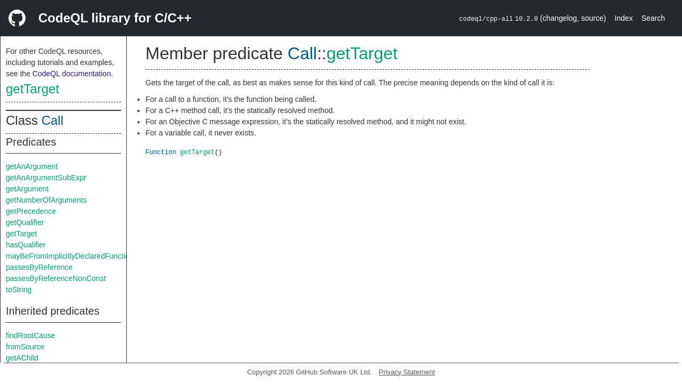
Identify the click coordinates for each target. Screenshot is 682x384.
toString (18, 289)
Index (623, 18)
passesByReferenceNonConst (56, 278)
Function (160, 151)
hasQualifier (26, 245)
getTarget (32, 89)
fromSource (25, 346)
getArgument (27, 189)
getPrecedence (31, 211)
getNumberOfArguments (46, 200)
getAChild (22, 358)
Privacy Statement (407, 372)
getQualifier (25, 222)
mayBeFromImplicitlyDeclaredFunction (70, 256)
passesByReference (39, 267)
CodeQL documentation (72, 73)
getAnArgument (32, 166)
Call (52, 120)
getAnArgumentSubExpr (46, 177)
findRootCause (30, 335)
